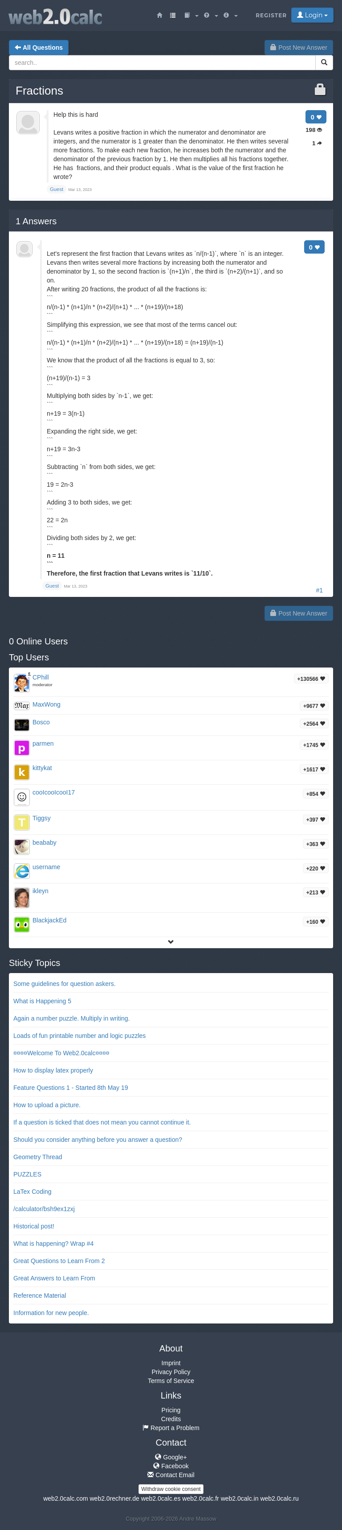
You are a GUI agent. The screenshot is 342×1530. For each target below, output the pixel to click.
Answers (36, 221)
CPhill (41, 677)
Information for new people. (51, 1312)
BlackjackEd (49, 920)
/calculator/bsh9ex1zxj (44, 1208)
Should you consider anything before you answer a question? (97, 1139)
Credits (171, 1419)
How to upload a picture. (47, 1105)
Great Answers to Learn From (54, 1278)
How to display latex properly (53, 1070)
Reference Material (39, 1295)
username (46, 866)
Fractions (39, 90)
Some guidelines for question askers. (64, 983)
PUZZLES (27, 1174)
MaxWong (47, 704)
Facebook (170, 1466)
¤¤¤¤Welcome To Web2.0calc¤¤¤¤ (61, 1053)
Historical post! (33, 1226)
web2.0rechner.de (114, 1498)
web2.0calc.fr (200, 1498)
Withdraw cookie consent (170, 1489)
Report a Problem (171, 1427)
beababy (45, 842)
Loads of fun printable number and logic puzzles (79, 1035)
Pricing (171, 1410)
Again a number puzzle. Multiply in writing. (71, 1018)
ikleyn (41, 890)
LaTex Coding (32, 1191)
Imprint (171, 1363)
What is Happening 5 (42, 1001)
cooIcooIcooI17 (54, 792)
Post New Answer (298, 47)
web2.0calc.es (161, 1498)
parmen (43, 743)
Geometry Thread (37, 1156)
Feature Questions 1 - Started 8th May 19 (70, 1087)
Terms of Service (171, 1380)
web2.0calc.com (65, 1498)
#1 (319, 590)
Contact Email (170, 1474)
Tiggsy (42, 818)
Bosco (41, 722)
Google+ (171, 1457)
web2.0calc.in (240, 1498)
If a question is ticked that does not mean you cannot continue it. (102, 1122)
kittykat (42, 767)
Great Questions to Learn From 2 (59, 1260)
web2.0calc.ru (279, 1498)
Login (312, 15)
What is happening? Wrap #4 (53, 1243)
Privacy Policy (170, 1371)
